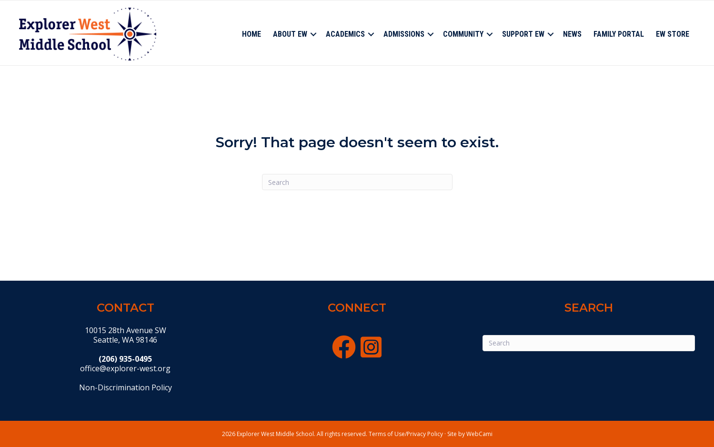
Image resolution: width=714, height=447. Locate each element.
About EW (290, 34)
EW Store (672, 34)
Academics (345, 34)
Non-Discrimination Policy (125, 387)
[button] (313, 34)
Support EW (523, 34)
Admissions (403, 34)
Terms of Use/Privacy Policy (406, 434)
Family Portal (618, 34)
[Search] (357, 182)
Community (463, 34)
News (572, 34)
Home (251, 34)
